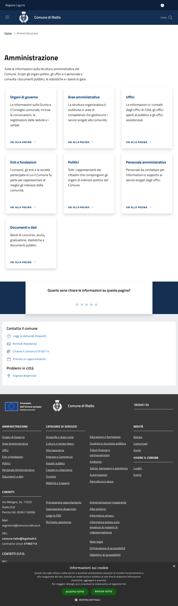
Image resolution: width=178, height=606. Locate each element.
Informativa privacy (102, 515)
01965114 (30, 543)
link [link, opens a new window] (124, 584)
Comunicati (141, 443)
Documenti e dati (12, 476)
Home (8, 33)
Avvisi (137, 450)
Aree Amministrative (15, 443)
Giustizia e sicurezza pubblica (108, 443)
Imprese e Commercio (59, 457)
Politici (6, 463)
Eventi (138, 475)
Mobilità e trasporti (58, 483)
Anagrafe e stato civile (60, 437)
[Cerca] (170, 17)
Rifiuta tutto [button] (103, 591)
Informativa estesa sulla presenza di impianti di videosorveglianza (104, 527)
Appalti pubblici (55, 463)
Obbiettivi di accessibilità (105, 555)
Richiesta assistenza (58, 522)
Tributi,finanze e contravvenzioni (100, 452)
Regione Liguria (15, 5)
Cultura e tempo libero (60, 443)
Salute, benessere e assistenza (109, 468)
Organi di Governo (13, 437)
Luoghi (138, 468)
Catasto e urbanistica (59, 470)
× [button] (174, 566)
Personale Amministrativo (18, 470)
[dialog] (89, 584)
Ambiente (96, 461)
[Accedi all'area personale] (162, 5)
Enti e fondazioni (12, 457)
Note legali (96, 541)
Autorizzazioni (98, 475)
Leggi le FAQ (53, 515)
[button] (89, 600)
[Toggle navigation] (7, 17)
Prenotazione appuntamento (63, 502)
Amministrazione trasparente (108, 502)
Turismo (51, 476)
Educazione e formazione (105, 437)
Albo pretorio (98, 509)
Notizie (138, 437)
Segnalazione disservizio (61, 509)
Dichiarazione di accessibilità (107, 548)
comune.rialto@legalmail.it (19, 538)
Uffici (5, 450)
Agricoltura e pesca (101, 481)
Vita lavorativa (55, 450)
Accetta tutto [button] (75, 591)
